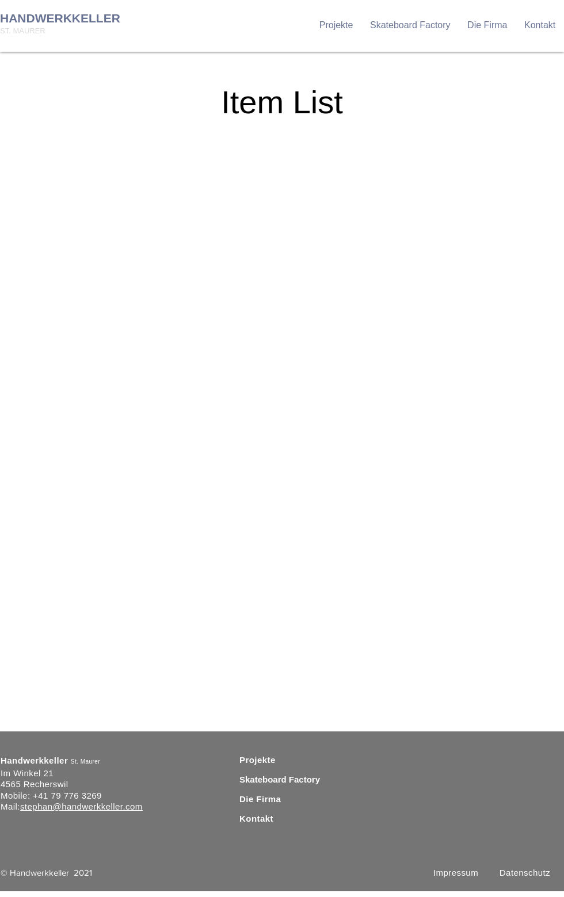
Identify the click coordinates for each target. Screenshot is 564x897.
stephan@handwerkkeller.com (81, 806)
